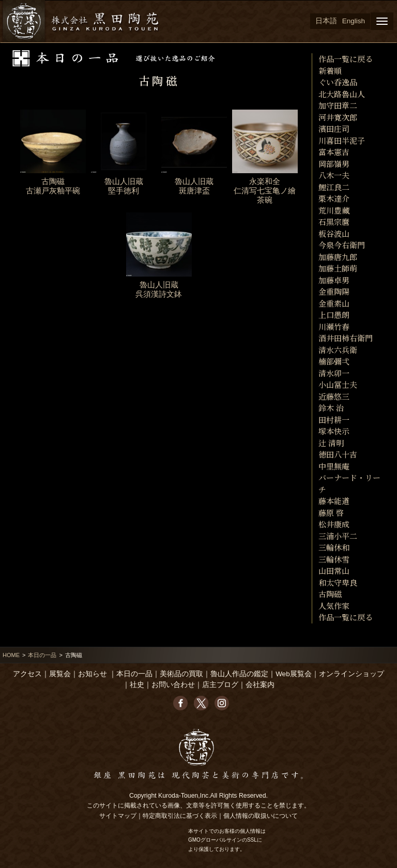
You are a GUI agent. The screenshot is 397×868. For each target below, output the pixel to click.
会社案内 (260, 685)
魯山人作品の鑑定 (239, 674)
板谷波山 (333, 233)
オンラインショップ (351, 674)
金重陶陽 (333, 291)
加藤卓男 (333, 280)
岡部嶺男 (333, 163)
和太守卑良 (337, 582)
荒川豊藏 (333, 210)
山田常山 (333, 570)
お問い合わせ (173, 685)
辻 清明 (331, 442)
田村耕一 (333, 419)
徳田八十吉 (337, 454)
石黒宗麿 (333, 221)
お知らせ (92, 674)
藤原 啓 (331, 512)
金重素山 (333, 303)
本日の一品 (42, 655)
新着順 (330, 70)
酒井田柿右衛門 (345, 337)
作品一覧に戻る (345, 58)
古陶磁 (330, 593)
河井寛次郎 (337, 117)
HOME (11, 655)
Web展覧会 (294, 674)
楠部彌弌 (333, 361)
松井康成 (333, 524)
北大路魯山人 (341, 93)
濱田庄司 (333, 128)
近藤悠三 (333, 396)
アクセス (27, 674)
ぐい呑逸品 (337, 82)
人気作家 (333, 605)
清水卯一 (333, 373)
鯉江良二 (333, 186)
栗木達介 (333, 198)
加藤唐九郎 (337, 256)
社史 (137, 685)
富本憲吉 (333, 151)
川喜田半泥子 (341, 140)
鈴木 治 (331, 407)
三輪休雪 (333, 559)
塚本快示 (333, 430)
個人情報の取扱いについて (260, 815)
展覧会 (60, 674)
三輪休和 (333, 547)
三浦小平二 (337, 535)
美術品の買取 (181, 674)
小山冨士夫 (337, 384)
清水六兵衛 (337, 349)
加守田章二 (337, 105)
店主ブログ (220, 685)
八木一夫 (333, 175)
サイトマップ (117, 815)
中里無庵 (333, 466)
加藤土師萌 (337, 268)
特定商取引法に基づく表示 (180, 815)
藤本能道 (333, 500)
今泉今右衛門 (341, 244)
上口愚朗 (333, 314)
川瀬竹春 (333, 326)
